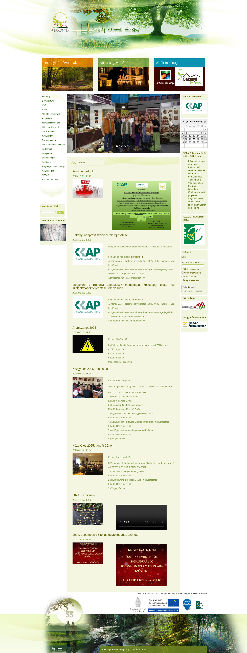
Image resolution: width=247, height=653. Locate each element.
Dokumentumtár (139, 649)
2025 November (194, 121)
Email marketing (188, 291)
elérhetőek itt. (137, 299)
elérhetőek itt (137, 257)
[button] (75, 123)
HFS (104, 649)
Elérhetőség (118, 649)
